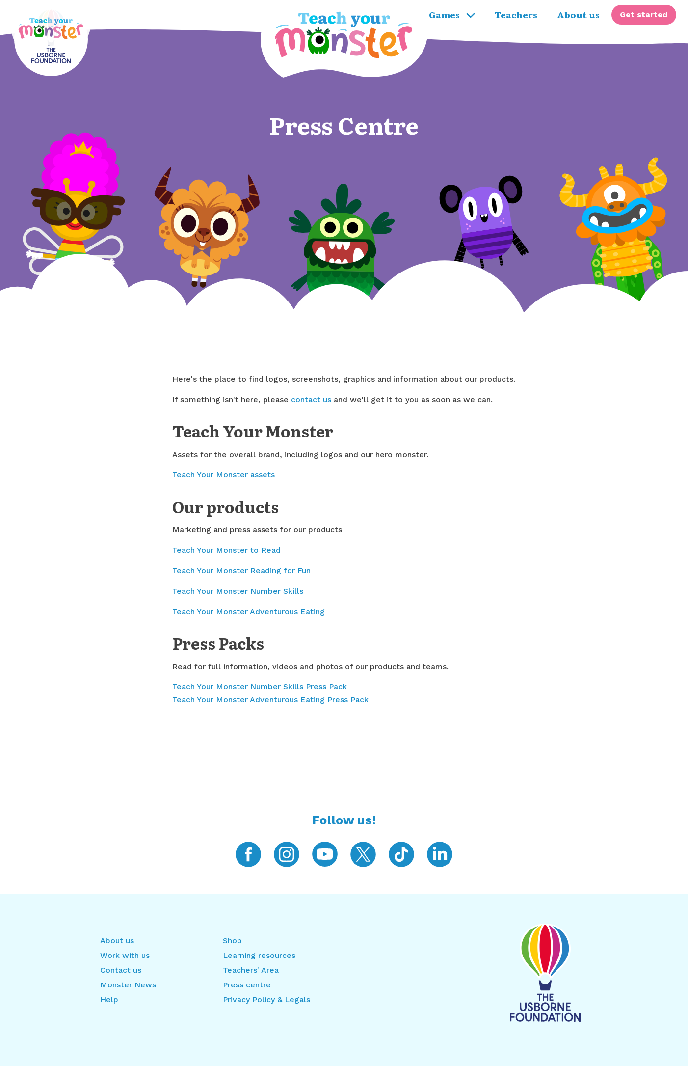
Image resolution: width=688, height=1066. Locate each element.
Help (109, 999)
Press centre (247, 984)
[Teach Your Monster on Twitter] (363, 853)
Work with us (125, 955)
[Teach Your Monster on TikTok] (401, 853)
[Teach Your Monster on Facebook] (248, 853)
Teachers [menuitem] (516, 14)
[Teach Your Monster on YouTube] (325, 853)
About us (117, 940)
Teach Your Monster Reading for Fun (241, 570)
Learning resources (259, 955)
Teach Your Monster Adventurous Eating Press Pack (270, 699)
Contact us (120, 970)
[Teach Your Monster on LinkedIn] (439, 853)
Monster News (128, 984)
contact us (311, 399)
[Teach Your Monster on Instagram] (286, 853)
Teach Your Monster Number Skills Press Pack (259, 686)
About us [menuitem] (578, 14)
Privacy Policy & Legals (266, 999)
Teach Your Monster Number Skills (237, 591)
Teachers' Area (251, 970)
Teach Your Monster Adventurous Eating (248, 611)
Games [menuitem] (452, 14)
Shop (232, 940)
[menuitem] (643, 15)
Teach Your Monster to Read (226, 550)
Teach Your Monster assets (223, 474)
